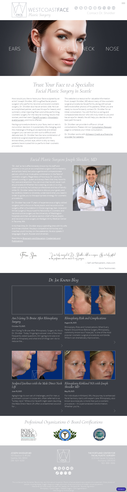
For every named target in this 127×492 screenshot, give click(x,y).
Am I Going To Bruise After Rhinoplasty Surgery (35, 320)
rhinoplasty (53, 117)
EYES (39, 49)
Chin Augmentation (80, 488)
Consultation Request (101, 127)
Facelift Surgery (66, 488)
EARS (14, 49)
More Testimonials (107, 268)
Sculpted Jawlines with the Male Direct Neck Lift (37, 385)
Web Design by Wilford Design (63, 490)
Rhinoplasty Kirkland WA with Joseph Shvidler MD (86, 385)
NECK (88, 49)
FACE (63, 49)
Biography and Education (34, 238)
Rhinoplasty (44, 488)
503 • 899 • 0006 (108, 463)
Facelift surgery (40, 117)
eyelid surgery (18, 120)
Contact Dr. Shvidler (101, 13)
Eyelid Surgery (55, 488)
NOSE (112, 49)
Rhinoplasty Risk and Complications (85, 318)
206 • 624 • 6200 (17, 460)
